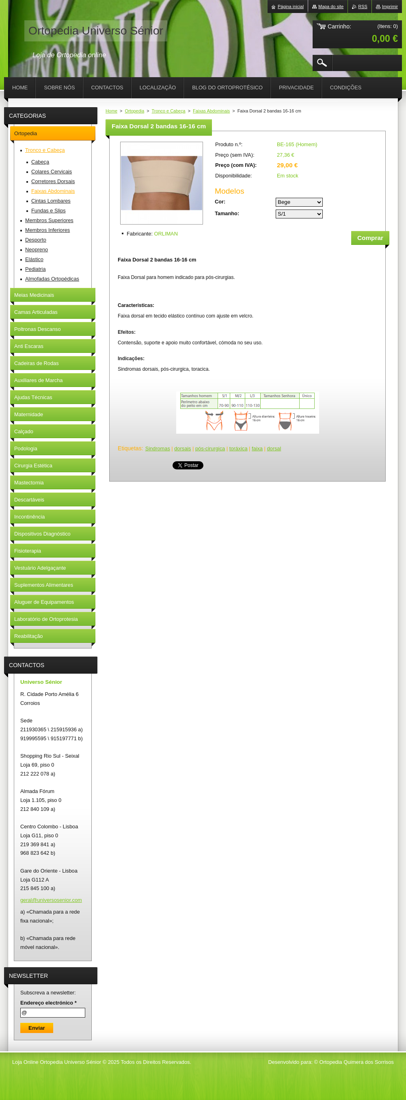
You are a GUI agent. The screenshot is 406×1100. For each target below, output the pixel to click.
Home (111, 110)
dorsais (182, 448)
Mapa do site (330, 6)
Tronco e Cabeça (169, 110)
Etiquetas (130, 448)
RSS (362, 6)
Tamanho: (227, 213)
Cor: (220, 202)
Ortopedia (134, 110)
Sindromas (157, 448)
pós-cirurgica (210, 448)
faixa (257, 448)
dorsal (274, 448)
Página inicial (291, 6)
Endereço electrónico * (48, 1003)
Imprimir (390, 6)
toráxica (238, 448)
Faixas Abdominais (211, 110)
